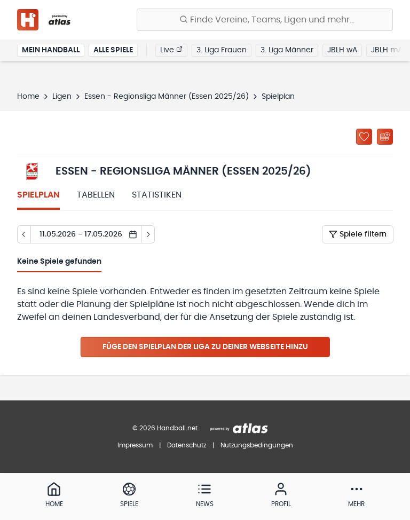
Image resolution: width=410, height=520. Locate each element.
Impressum (135, 445)
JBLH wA (342, 50)
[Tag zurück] (23, 234)
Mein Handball (51, 50)
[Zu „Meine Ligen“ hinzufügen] (364, 137)
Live (171, 50)
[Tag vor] (148, 234)
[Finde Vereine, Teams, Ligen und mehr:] (265, 20)
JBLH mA (387, 50)
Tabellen (96, 195)
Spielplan (38, 195)
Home (28, 96)
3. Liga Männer (287, 50)
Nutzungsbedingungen (256, 445)
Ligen (62, 96)
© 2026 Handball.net (165, 428)
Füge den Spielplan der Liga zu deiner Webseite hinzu (205, 347)
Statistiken (157, 195)
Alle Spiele (113, 50)
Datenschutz (186, 445)
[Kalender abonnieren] (385, 137)
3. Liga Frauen (221, 50)
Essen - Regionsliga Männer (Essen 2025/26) (166, 96)
